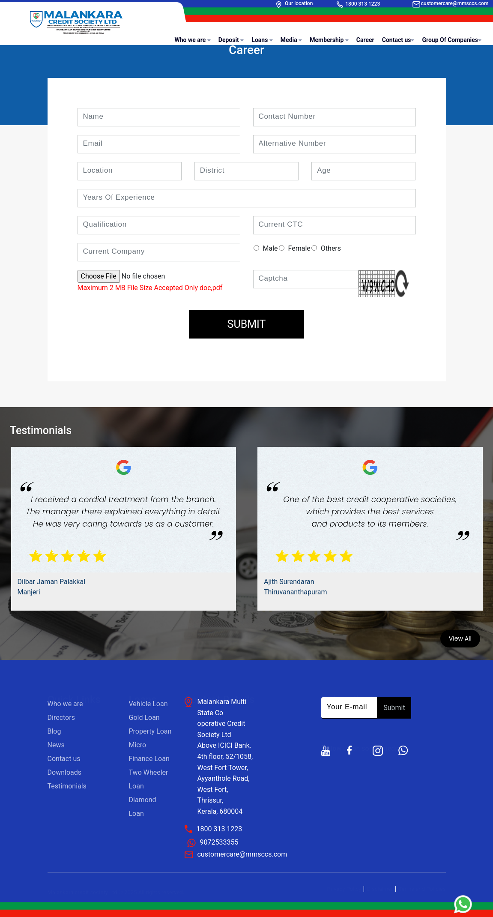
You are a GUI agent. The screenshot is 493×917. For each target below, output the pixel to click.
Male (270, 248)
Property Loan (150, 731)
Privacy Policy (344, 889)
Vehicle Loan (148, 704)
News (56, 745)
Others (331, 248)
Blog (54, 731)
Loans (262, 39)
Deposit (231, 39)
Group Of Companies (451, 39)
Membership (329, 39)
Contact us (398, 39)
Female (299, 248)
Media (291, 39)
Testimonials (67, 786)
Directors (61, 717)
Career (365, 39)
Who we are (192, 39)
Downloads (64, 772)
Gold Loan (144, 717)
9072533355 (219, 842)
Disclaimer (380, 889)
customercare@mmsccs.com (455, 3)
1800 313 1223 (362, 4)
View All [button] (460, 638)
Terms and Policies (422, 889)
